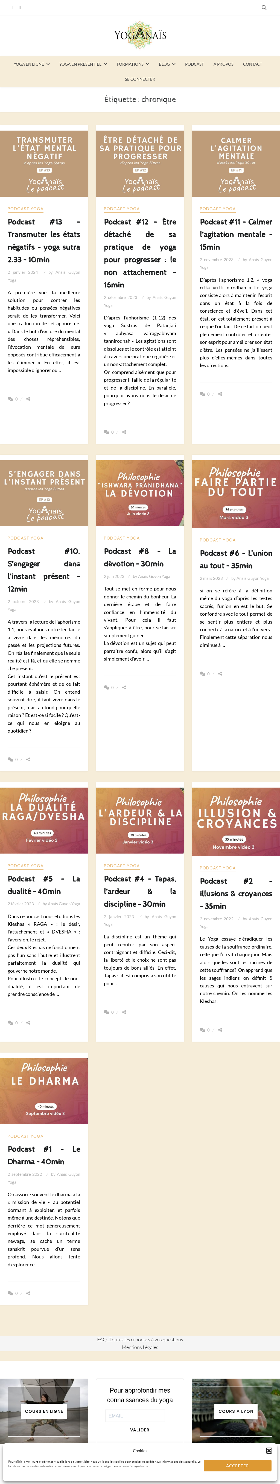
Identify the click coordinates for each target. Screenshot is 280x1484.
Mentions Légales (140, 1347)
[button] (269, 1450)
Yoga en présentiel (80, 64)
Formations (130, 64)
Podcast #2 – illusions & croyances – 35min (236, 894)
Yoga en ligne (29, 64)
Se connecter (140, 79)
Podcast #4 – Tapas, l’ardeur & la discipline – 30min (140, 892)
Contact (252, 64)
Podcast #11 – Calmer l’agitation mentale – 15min (236, 235)
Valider (140, 1429)
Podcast (194, 64)
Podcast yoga (25, 209)
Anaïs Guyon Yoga (154, 576)
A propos (224, 64)
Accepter (237, 1465)
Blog (164, 64)
